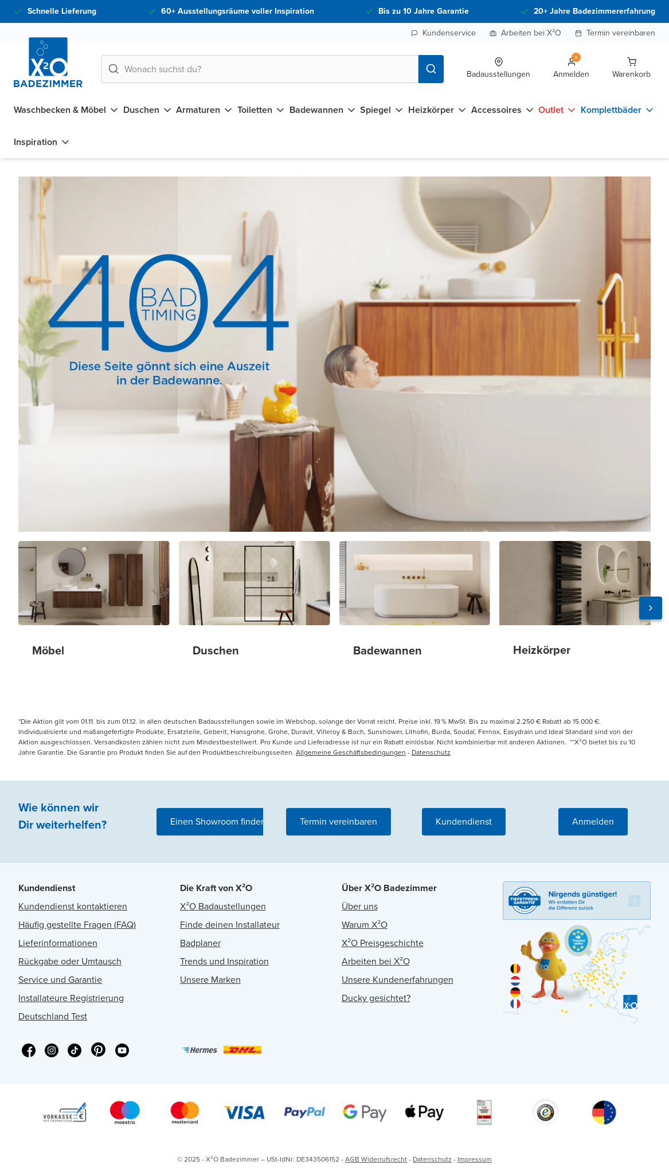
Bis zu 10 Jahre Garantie (423, 11)
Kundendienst (464, 821)
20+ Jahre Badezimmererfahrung (594, 11)
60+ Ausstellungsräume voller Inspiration (237, 11)
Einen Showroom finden (218, 821)
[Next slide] (650, 608)
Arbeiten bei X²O (525, 33)
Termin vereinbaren (615, 33)
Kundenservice (443, 33)
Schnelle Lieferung (62, 11)
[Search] (431, 69)
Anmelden (593, 821)
